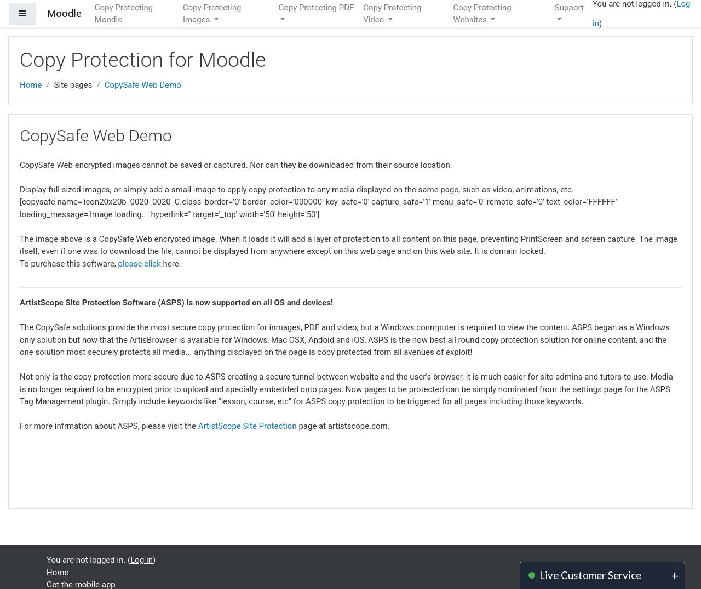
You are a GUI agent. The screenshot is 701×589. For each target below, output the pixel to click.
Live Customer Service (590, 575)
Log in (141, 560)
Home (31, 85)
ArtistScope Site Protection (247, 426)
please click (139, 264)
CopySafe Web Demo (143, 85)
